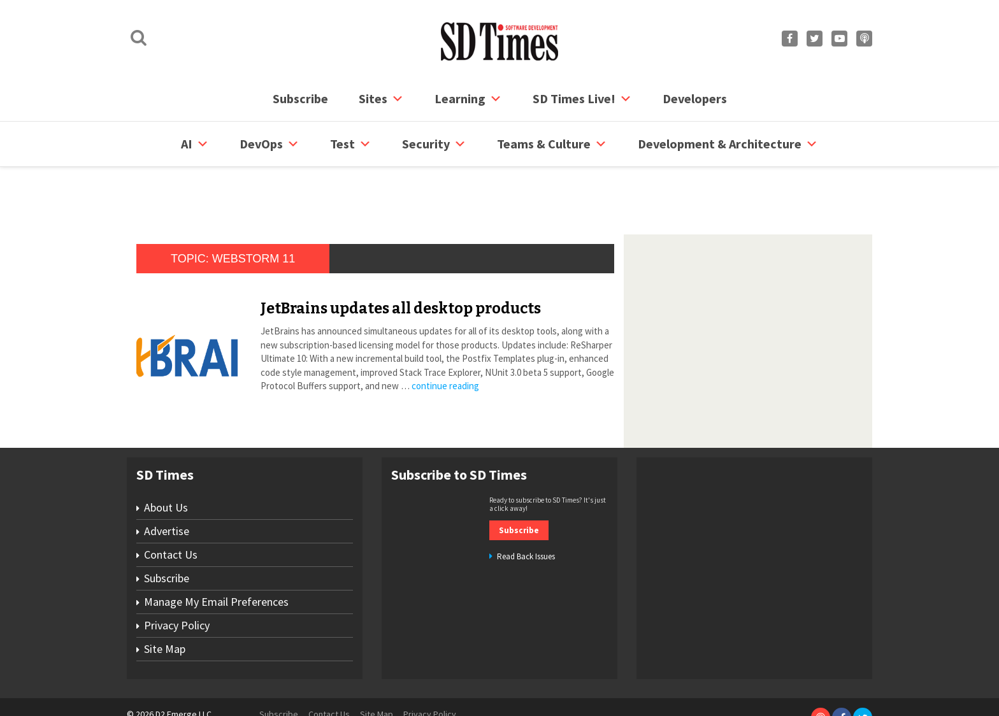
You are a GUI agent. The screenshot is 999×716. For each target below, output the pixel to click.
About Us (166, 459)
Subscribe (300, 98)
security (434, 144)
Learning (468, 98)
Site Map (164, 600)
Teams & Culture (552, 144)
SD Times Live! (582, 98)
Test (350, 144)
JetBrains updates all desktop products (401, 260)
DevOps (269, 144)
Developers (695, 98)
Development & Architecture (728, 144)
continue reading (445, 337)
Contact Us (171, 506)
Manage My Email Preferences (216, 553)
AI (195, 144)
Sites (381, 98)
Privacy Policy (177, 576)
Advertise (166, 482)
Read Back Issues (526, 508)
